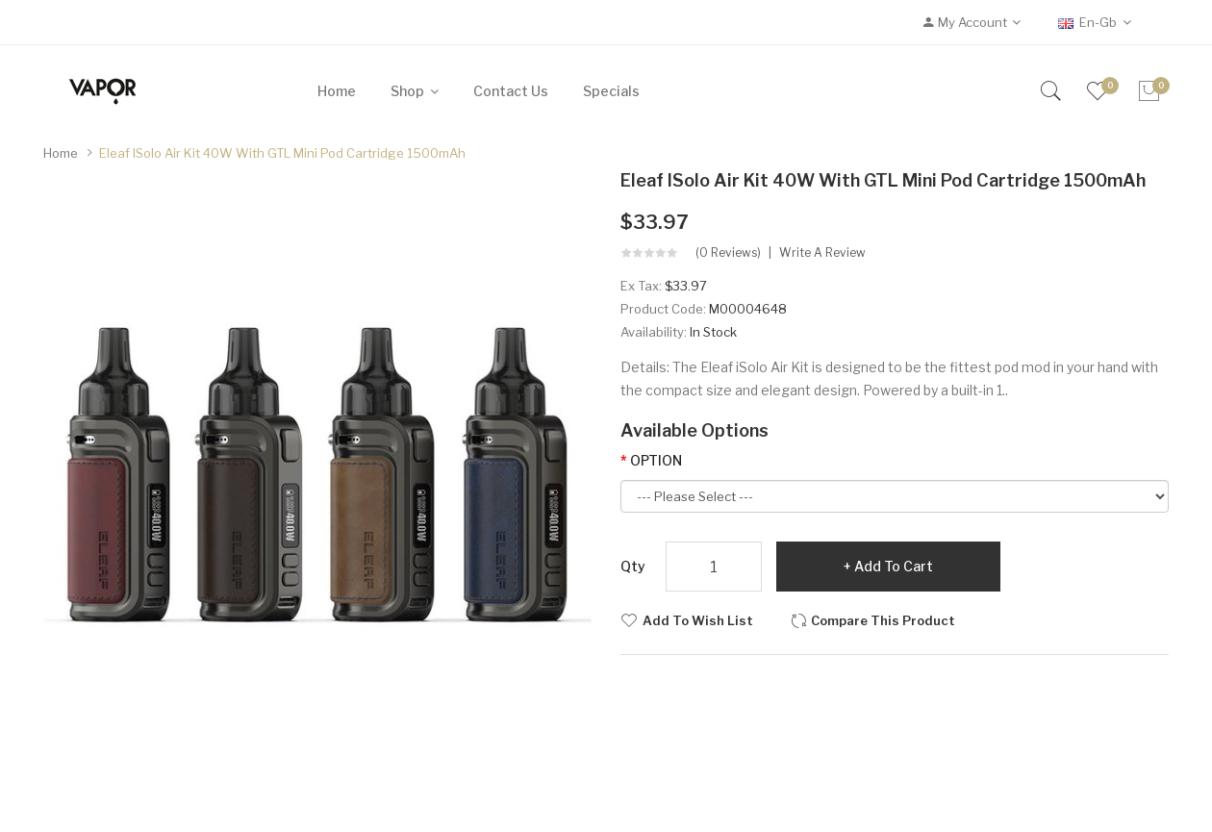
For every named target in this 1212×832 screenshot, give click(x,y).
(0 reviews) (728, 253)
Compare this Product (883, 620)
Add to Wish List (698, 620)
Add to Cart (893, 566)
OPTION (656, 460)
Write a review (822, 253)
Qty (632, 566)
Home (60, 153)
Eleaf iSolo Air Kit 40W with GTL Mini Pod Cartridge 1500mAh (282, 153)
